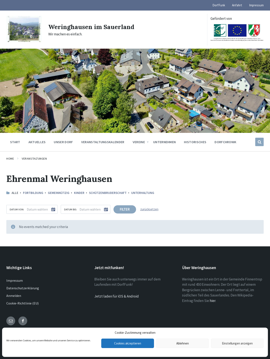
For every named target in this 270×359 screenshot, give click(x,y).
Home (10, 158)
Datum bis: (70, 209)
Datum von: (17, 209)
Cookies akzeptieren (127, 343)
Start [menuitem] (15, 142)
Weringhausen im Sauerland (91, 27)
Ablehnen (182, 343)
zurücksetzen (149, 209)
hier (212, 300)
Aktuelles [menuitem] (37, 142)
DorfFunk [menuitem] (218, 5)
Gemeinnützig (58, 193)
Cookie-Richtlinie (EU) (22, 303)
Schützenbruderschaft (108, 193)
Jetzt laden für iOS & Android (116, 296)
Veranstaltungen (34, 158)
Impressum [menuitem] (256, 5)
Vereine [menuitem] (139, 142)
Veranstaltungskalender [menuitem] (102, 142)
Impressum (14, 280)
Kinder (79, 193)
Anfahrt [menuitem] (237, 5)
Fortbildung (33, 193)
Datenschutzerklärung (22, 288)
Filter (125, 209)
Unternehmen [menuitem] (164, 142)
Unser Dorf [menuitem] (63, 142)
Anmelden (13, 296)
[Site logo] (24, 41)
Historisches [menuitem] (195, 142)
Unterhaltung (142, 193)
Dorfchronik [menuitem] (225, 142)
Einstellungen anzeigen (237, 343)
